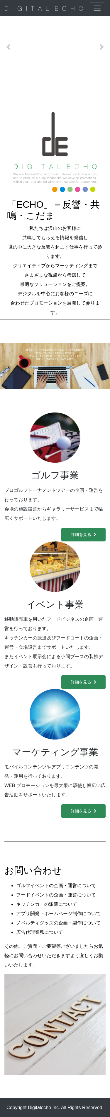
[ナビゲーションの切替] (97, 8)
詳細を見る (83, 534)
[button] (8, 47)
